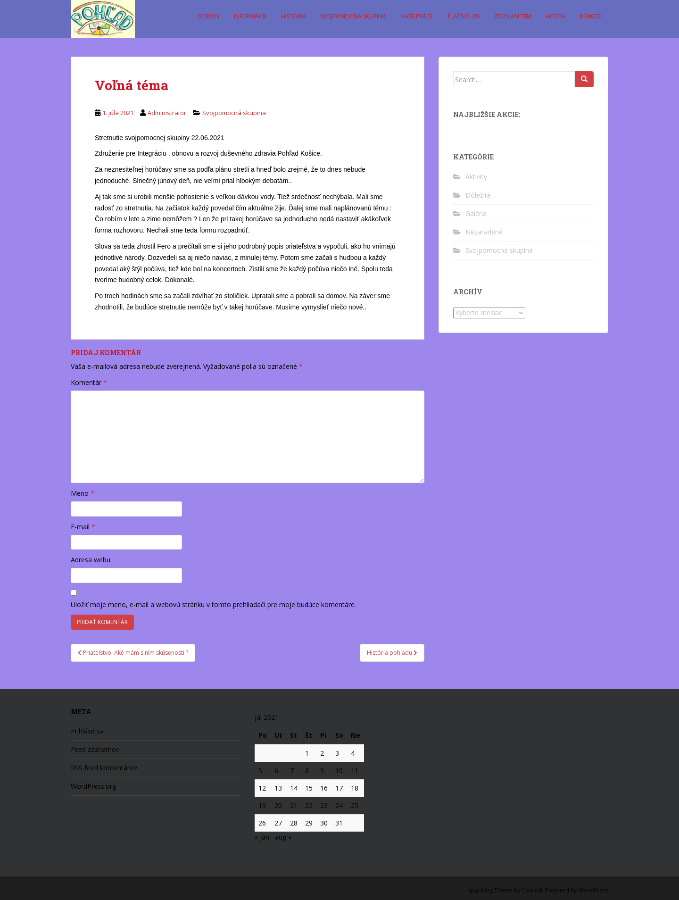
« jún (262, 837)
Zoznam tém (512, 16)
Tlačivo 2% (463, 16)
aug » (283, 837)
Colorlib (533, 890)
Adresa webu (90, 559)
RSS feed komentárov (104, 767)
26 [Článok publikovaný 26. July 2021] (262, 822)
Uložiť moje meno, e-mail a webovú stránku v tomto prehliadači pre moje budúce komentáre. (213, 604)
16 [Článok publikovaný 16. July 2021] (324, 787)
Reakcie (590, 16)
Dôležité (478, 195)
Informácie (250, 16)
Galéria (476, 213)
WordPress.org (93, 786)
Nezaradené (484, 231)
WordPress (593, 890)
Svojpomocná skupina (353, 16)
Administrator (167, 112)
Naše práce (416, 16)
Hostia (556, 16)
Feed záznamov (95, 749)
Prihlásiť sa (87, 730)
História (293, 16)
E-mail (83, 526)
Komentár (89, 382)
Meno (82, 493)
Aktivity (476, 176)
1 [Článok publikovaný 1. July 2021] (307, 753)
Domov (209, 16)
